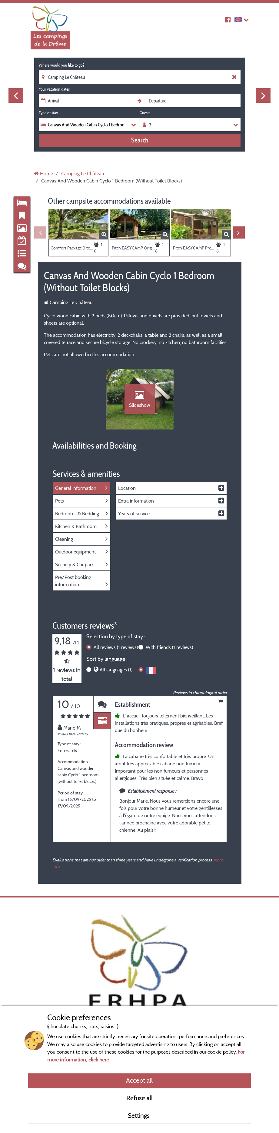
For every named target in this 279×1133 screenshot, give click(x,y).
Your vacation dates (54, 89)
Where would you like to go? (61, 65)
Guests (145, 112)
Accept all (139, 1080)
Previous (15, 95)
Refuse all (139, 1098)
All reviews (116, 647)
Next (263, 95)
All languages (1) (116, 670)
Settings (139, 1115)
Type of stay (48, 112)
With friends (169, 647)
